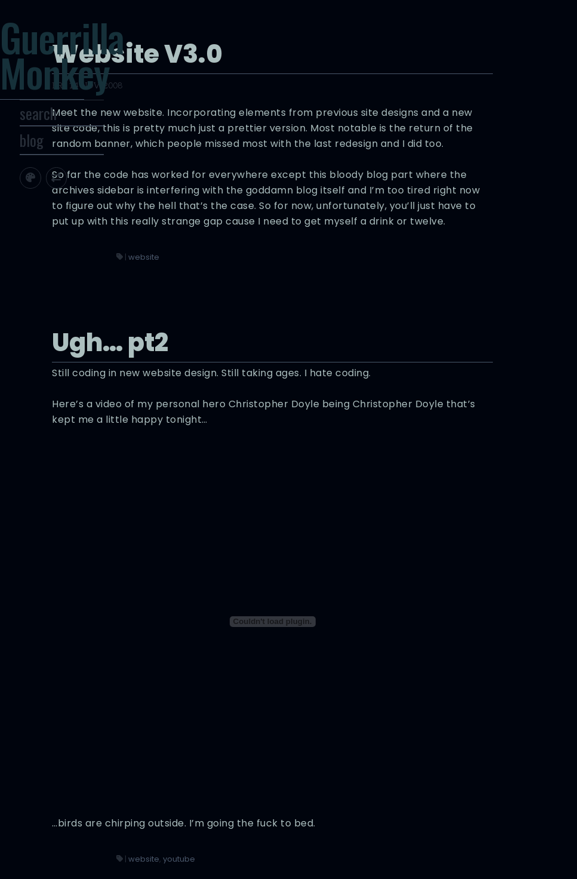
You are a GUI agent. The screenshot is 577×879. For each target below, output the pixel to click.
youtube (367, 795)
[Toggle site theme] (62, 208)
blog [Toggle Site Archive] (64, 171)
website (331, 346)
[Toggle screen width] (88, 208)
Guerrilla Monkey (95, 66)
